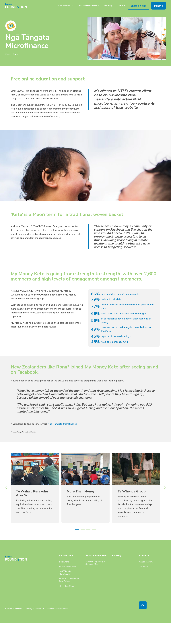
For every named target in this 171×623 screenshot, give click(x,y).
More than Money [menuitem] (67, 586)
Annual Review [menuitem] (146, 561)
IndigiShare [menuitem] (64, 561)
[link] (35, 488)
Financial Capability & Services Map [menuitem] (95, 562)
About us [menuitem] (144, 555)
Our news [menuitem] (143, 566)
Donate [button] (158, 5)
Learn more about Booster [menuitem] (57, 609)
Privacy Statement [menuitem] (33, 609)
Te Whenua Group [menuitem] (67, 566)
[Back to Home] (17, 6)
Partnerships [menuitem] (66, 555)
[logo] (17, 558)
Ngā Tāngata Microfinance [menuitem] (65, 572)
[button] (77, 529)
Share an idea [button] (139, 5)
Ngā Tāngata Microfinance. (62, 424)
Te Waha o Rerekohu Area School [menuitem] (69, 580)
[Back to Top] (143, 605)
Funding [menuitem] (116, 555)
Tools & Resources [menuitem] (96, 555)
